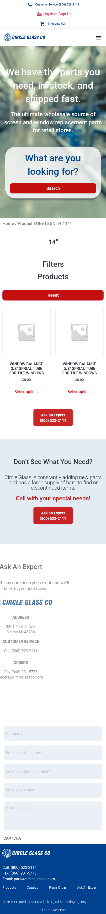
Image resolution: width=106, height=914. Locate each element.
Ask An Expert (87, 887)
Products (9, 887)
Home (8, 223)
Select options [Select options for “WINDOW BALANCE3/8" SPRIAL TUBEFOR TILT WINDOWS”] (26, 391)
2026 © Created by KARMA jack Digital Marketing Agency (44, 902)
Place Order (57, 887)
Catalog (32, 887)
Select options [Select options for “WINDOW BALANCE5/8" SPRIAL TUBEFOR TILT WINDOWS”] (79, 391)
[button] (98, 37)
